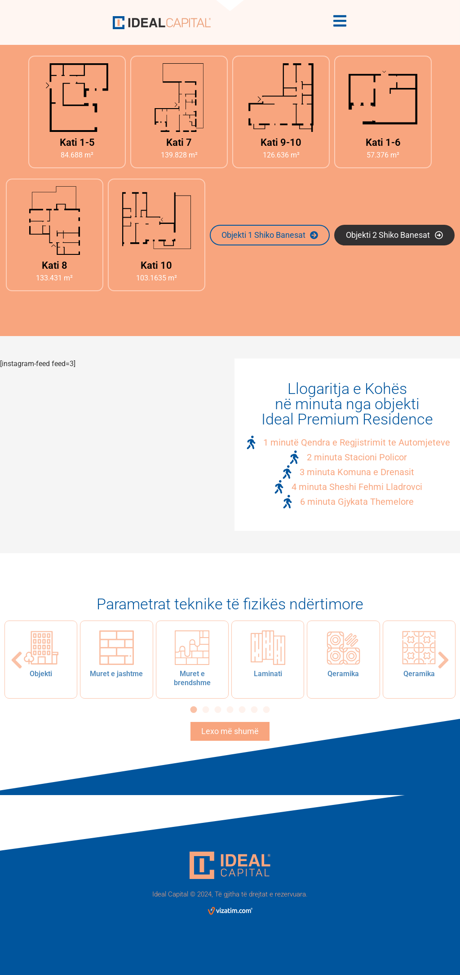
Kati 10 (156, 265)
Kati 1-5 (77, 142)
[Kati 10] (156, 220)
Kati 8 (54, 265)
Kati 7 (179, 142)
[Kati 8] (54, 220)
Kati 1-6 (383, 142)
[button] (17, 660)
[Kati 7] (179, 97)
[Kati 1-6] (383, 97)
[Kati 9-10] (281, 97)
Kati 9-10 (281, 142)
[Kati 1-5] (77, 97)
